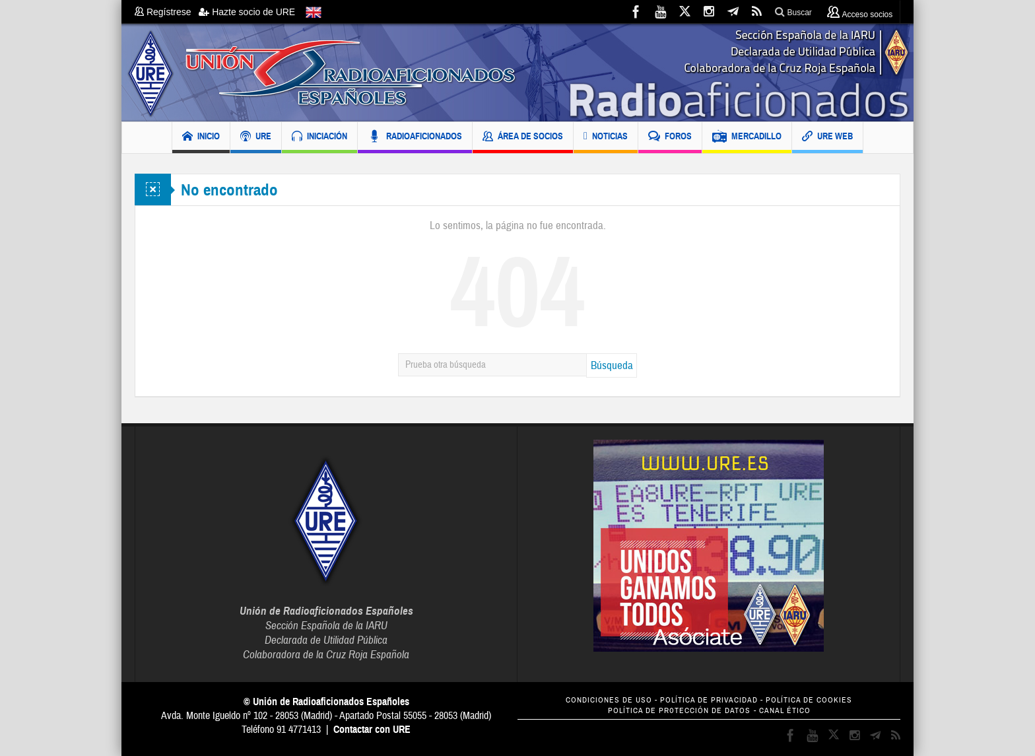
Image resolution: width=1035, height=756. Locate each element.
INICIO (201, 137)
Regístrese (167, 12)
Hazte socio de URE (247, 12)
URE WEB (827, 137)
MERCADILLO (746, 137)
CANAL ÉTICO (785, 711)
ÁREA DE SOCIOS (523, 137)
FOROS (670, 137)
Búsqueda (612, 365)
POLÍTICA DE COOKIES (809, 700)
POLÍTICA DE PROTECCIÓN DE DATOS (679, 711)
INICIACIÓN (319, 137)
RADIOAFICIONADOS (415, 137)
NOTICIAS (606, 137)
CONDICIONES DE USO (609, 700)
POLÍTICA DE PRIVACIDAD (709, 700)
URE (255, 137)
